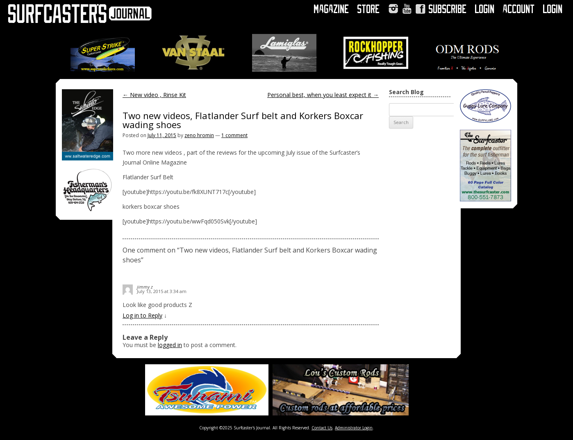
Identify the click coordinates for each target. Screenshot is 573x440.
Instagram (393, 9)
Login (485, 9)
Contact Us (322, 428)
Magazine (331, 9)
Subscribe (448, 9)
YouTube (407, 9)
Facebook (420, 9)
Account (519, 9)
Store (368, 9)
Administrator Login (354, 428)
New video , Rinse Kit (154, 95)
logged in (170, 345)
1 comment (234, 135)
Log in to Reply (142, 315)
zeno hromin (199, 135)
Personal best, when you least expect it (323, 95)
